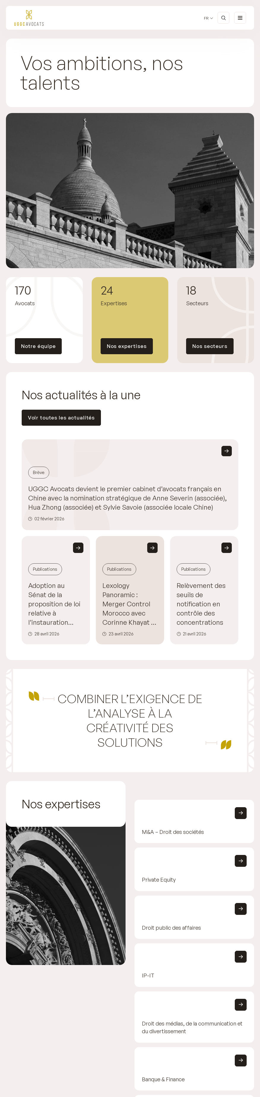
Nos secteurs (209, 346)
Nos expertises (127, 346)
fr (206, 18)
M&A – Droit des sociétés (173, 832)
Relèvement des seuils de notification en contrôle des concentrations (201, 603)
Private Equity (159, 880)
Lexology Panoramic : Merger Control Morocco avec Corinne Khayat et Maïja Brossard (130, 604)
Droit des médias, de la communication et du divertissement (192, 1027)
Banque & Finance (163, 1079)
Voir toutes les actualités (61, 417)
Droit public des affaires (171, 927)
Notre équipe (38, 346)
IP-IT (148, 975)
